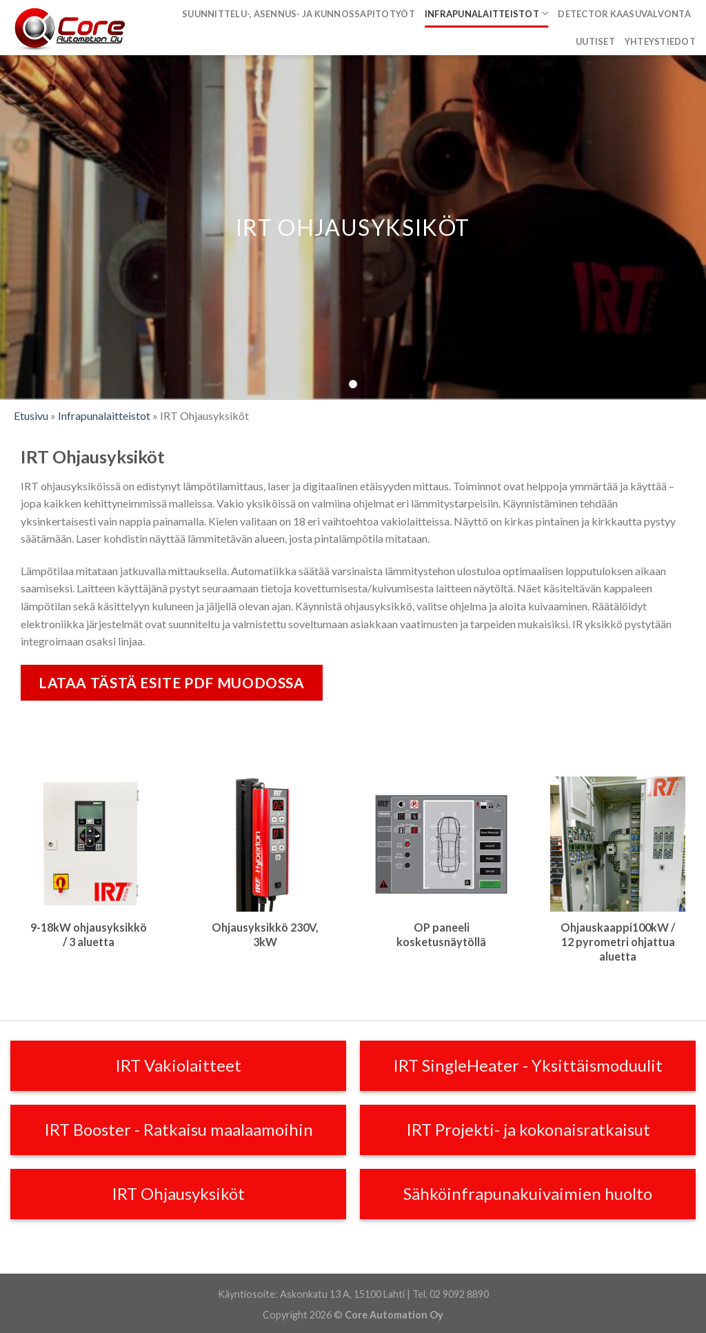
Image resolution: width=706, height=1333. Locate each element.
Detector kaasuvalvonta (624, 13)
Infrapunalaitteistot (487, 13)
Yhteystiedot (660, 41)
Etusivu (31, 415)
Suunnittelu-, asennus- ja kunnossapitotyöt (298, 13)
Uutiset (595, 41)
